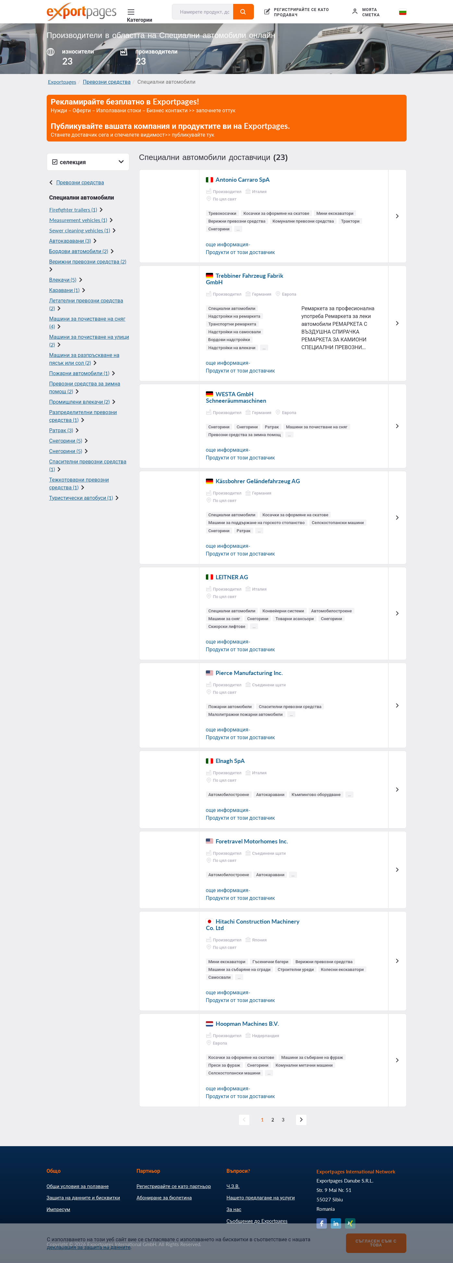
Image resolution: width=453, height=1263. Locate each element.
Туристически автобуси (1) (81, 498)
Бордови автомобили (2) (78, 251)
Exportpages (62, 82)
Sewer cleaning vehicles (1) (79, 230)
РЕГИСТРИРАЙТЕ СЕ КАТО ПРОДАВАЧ (301, 12)
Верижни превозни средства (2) (87, 261)
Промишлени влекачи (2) (79, 402)
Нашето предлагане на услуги (261, 1197)
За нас (234, 1209)
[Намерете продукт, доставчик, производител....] (202, 11)
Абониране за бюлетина (164, 1197)
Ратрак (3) (61, 430)
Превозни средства (107, 82)
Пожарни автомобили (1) (79, 373)
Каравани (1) (64, 290)
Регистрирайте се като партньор (174, 1186)
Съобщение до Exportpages (257, 1221)
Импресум (58, 1209)
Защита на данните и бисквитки (83, 1197)
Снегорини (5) (65, 440)
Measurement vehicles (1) (78, 220)
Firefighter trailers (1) (73, 209)
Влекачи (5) (63, 279)
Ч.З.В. (233, 1186)
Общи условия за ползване (78, 1186)
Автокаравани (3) (70, 241)
